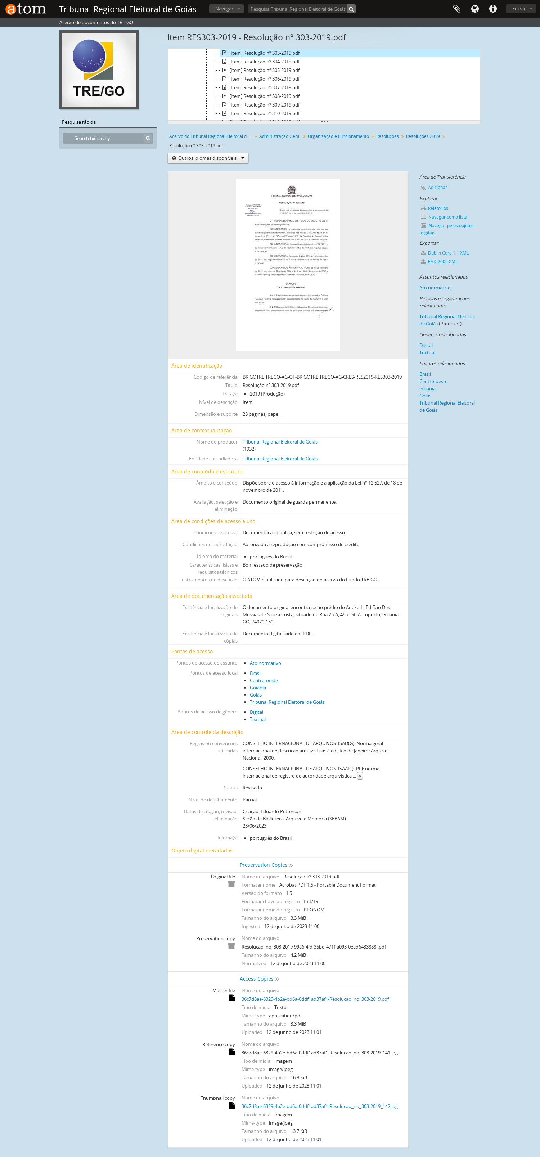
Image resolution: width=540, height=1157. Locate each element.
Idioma (475, 9)
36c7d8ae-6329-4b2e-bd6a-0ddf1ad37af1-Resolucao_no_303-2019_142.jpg (320, 1106)
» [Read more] (360, 776)
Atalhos (493, 9)
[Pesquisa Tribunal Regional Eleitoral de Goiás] (302, 8)
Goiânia (258, 687)
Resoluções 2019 (423, 136)
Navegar (224, 8)
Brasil (255, 673)
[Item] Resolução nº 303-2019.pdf (260, 53)
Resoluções (387, 136)
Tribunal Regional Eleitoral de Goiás (280, 441)
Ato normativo (265, 663)
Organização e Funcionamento (338, 136)
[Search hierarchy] (108, 138)
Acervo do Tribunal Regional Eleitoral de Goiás (211, 136)
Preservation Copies (264, 864)
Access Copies (257, 978)
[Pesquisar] (351, 8)
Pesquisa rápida (79, 122)
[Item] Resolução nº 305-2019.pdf (260, 70)
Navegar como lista (444, 217)
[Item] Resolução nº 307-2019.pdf (260, 87)
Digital (256, 712)
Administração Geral (280, 136)
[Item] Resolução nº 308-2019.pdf (260, 96)
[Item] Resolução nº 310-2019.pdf (260, 113)
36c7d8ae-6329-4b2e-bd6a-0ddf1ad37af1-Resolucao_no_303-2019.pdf (315, 999)
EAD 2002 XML (439, 261)
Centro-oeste (264, 680)
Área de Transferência (457, 9)
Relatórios (434, 208)
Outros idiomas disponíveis (210, 158)
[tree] (324, 85)
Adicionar (437, 187)
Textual (258, 719)
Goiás (256, 695)
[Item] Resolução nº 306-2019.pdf (260, 79)
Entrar (519, 8)
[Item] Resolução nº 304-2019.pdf (260, 61)
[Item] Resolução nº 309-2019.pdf (260, 104)
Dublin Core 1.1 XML (445, 253)
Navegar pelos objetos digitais (447, 229)
